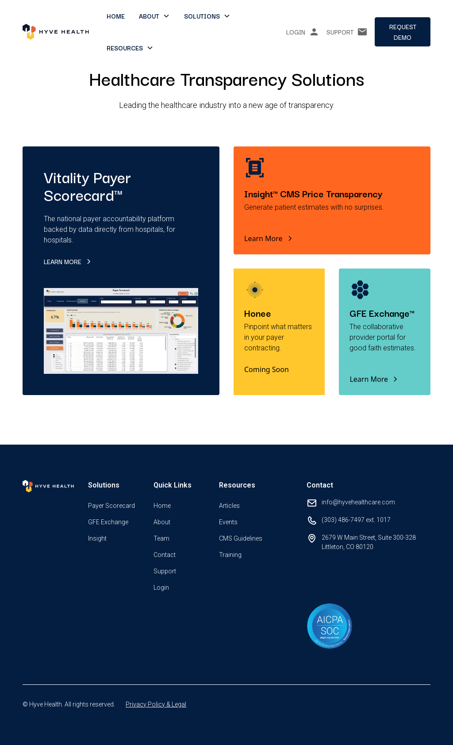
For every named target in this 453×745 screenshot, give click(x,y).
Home (116, 16)
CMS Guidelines (240, 538)
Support (165, 571)
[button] (154, 16)
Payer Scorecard (111, 505)
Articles (229, 505)
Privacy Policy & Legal (156, 704)
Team (161, 538)
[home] (56, 32)
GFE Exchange (108, 522)
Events (228, 522)
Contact (165, 554)
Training (230, 554)
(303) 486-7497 (343, 519)
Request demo (402, 32)
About (162, 522)
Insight (97, 538)
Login (161, 587)
